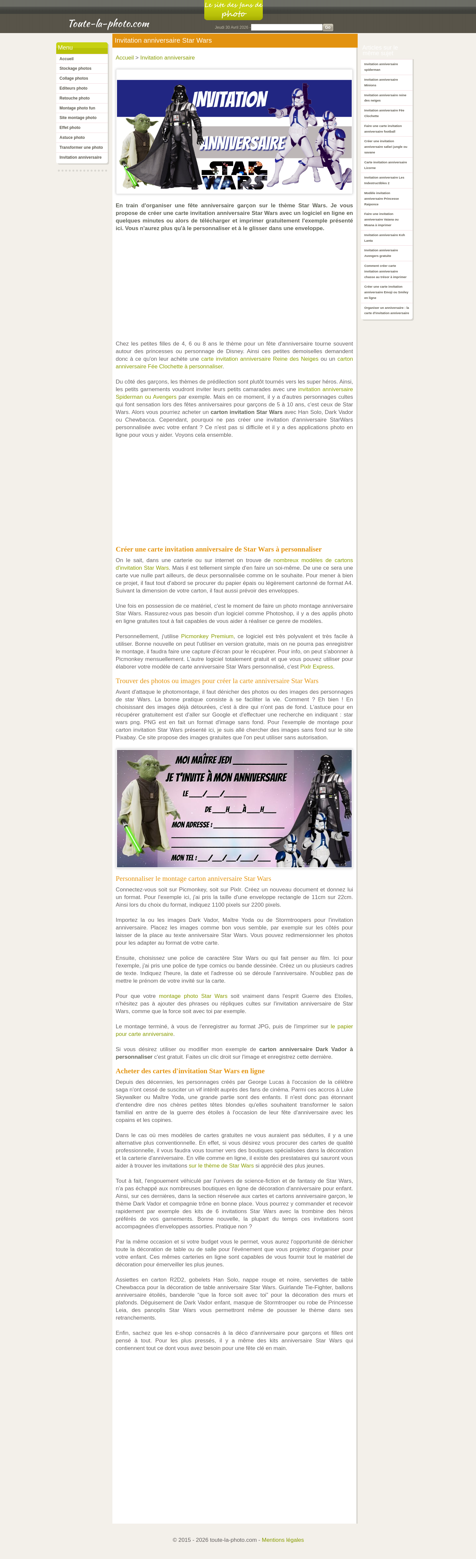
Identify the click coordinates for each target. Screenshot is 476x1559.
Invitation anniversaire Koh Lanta (384, 237)
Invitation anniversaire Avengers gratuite (381, 253)
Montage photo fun (77, 108)
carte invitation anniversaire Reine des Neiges (260, 359)
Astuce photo (72, 137)
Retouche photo (75, 98)
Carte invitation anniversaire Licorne (385, 165)
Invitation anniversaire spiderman (381, 66)
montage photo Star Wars (193, 996)
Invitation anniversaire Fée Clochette (384, 113)
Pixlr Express (316, 667)
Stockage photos (76, 68)
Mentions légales (283, 1540)
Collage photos (74, 78)
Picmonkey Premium (207, 636)
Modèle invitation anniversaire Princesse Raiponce (381, 198)
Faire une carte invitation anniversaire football (383, 128)
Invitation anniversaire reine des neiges (385, 98)
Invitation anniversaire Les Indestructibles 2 (384, 180)
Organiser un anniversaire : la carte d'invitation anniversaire (386, 310)
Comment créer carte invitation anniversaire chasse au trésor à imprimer (385, 271)
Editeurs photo (74, 88)
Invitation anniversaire (80, 157)
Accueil (67, 59)
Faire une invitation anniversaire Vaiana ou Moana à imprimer (381, 219)
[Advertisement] (236, 286)
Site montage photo (78, 117)
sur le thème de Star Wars (221, 1166)
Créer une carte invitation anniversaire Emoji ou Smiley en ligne (386, 292)
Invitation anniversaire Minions (381, 82)
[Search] (287, 27)
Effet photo (70, 127)
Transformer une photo (81, 147)
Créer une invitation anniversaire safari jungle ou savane (385, 146)
